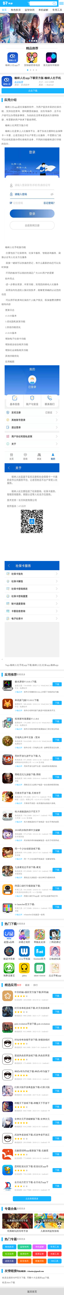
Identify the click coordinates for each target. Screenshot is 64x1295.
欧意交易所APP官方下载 (14, 1278)
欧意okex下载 (8, 1282)
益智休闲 (30, 10)
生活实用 (18, 82)
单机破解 (43, 10)
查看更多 (21, 674)
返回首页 (32, 1291)
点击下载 (32, 90)
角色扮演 (16, 10)
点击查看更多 (32, 1199)
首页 (4, 10)
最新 (27, 985)
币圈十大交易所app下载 (38, 1278)
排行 (35, 985)
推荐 (19, 985)
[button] (27, 70)
